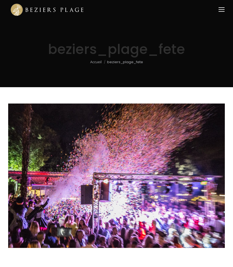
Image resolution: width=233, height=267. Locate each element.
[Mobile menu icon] (221, 9)
